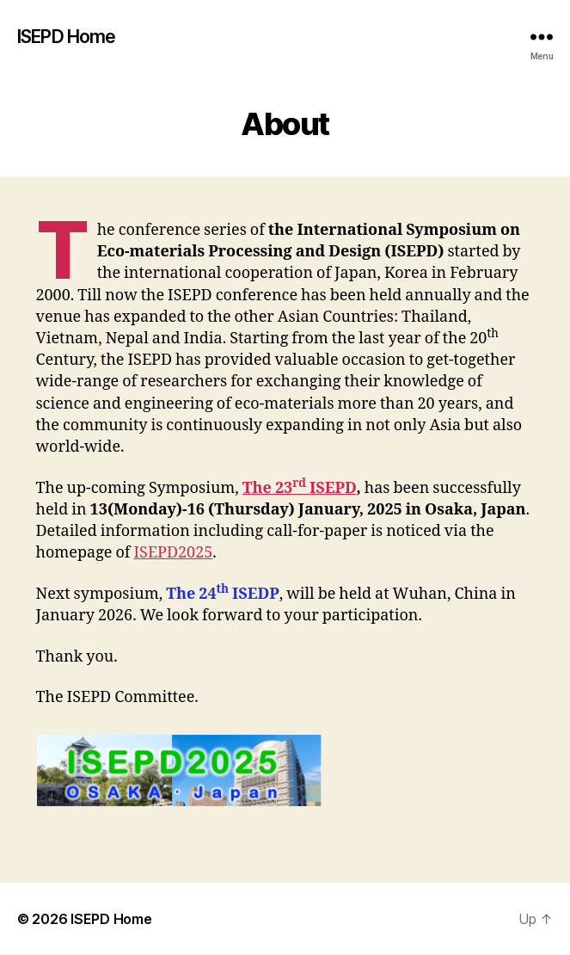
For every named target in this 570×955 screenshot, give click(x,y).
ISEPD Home (66, 37)
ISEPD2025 (172, 553)
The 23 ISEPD (299, 488)
